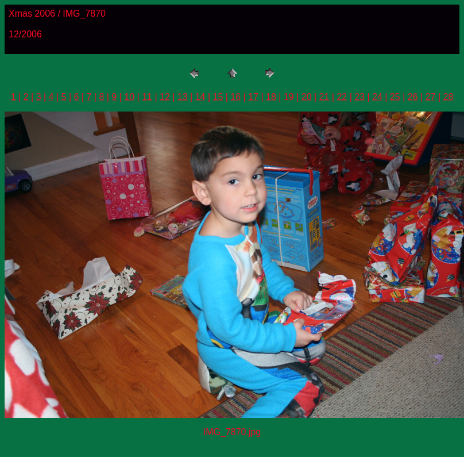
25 (395, 97)
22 (342, 97)
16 (235, 97)
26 (413, 97)
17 (253, 97)
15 (218, 97)
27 (431, 97)
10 (129, 97)
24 (377, 97)
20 (306, 97)
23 (359, 97)
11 (147, 97)
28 (448, 97)
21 (324, 97)
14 (200, 97)
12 (165, 97)
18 (271, 97)
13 (182, 97)
